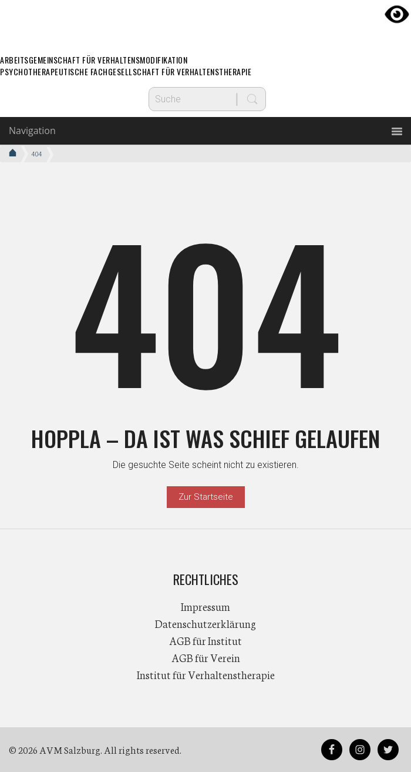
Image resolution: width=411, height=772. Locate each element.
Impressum (205, 606)
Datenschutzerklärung (205, 623)
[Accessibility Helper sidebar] (397, 14)
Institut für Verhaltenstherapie (206, 674)
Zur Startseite (205, 497)
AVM (205, 20)
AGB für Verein (205, 657)
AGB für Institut (205, 640)
